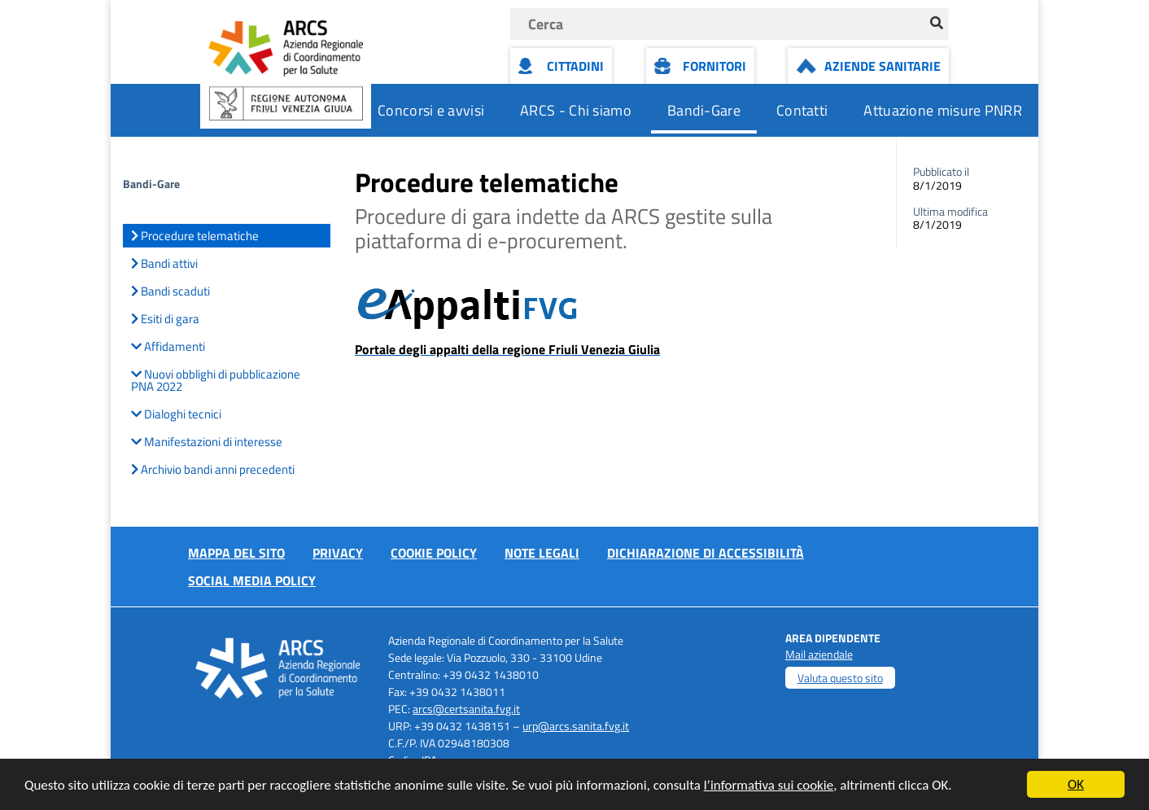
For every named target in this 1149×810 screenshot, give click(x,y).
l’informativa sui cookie (769, 785)
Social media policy (252, 580)
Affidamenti (168, 346)
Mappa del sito (236, 553)
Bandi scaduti (170, 291)
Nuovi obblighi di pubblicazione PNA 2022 (215, 380)
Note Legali (542, 553)
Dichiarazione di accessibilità (705, 553)
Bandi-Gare (704, 110)
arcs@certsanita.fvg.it (466, 708)
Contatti (802, 110)
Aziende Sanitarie (882, 66)
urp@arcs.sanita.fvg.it (575, 725)
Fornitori (714, 66)
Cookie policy (434, 553)
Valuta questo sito (840, 677)
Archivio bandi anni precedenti (213, 469)
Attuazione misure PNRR (942, 110)
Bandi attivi (164, 263)
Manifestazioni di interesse (206, 441)
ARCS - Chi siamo (575, 110)
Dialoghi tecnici (176, 414)
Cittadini (575, 66)
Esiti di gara (165, 318)
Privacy (337, 553)
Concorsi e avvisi (431, 110)
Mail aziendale (819, 654)
